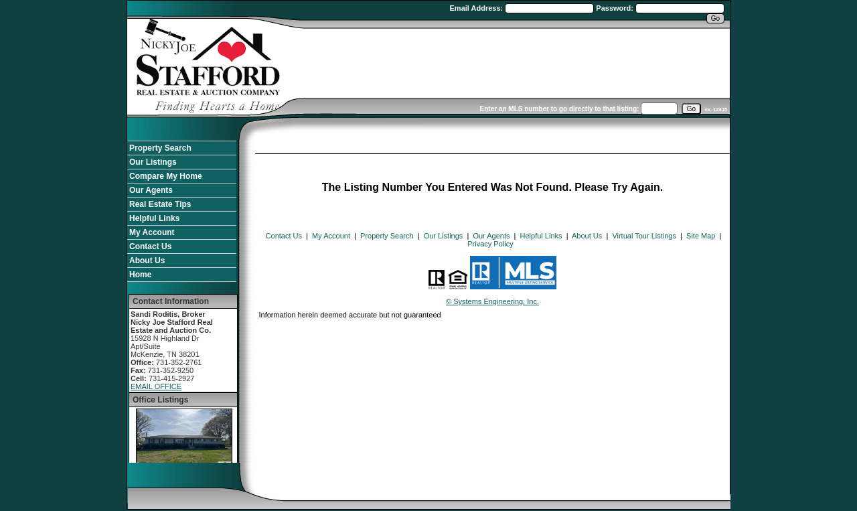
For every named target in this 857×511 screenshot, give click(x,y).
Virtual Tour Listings (644, 236)
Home (140, 274)
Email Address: (477, 8)
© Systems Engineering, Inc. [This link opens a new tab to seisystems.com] (492, 301)
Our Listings (153, 162)
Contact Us (150, 246)
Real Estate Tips (160, 204)
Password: (615, 8)
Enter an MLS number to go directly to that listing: (559, 109)
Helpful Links (154, 218)
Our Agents (151, 190)
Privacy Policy (490, 244)
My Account (152, 232)
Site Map (700, 236)
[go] (691, 109)
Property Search (160, 148)
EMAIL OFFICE (156, 386)
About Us (147, 260)
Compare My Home (165, 176)
